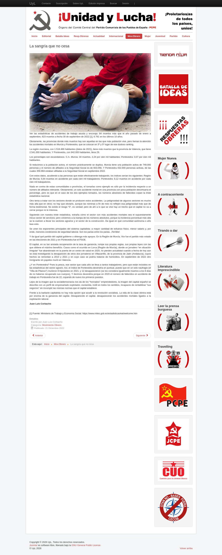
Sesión (125, 3)
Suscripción (62, 3)
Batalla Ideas (62, 36)
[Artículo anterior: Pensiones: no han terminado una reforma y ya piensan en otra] (37, 335)
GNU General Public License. (86, 545)
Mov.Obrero (134, 36)
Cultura (186, 36)
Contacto (46, 3)
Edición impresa (97, 3)
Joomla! (33, 545)
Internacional (116, 36)
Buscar (113, 3)
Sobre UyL (78, 3)
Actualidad (99, 36)
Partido (174, 36)
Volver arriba (186, 548)
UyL (32, 3)
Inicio (34, 36)
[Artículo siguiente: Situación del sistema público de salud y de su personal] (142, 335)
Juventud (160, 36)
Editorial (46, 36)
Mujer (148, 36)
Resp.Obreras (81, 36)
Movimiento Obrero (51, 325)
